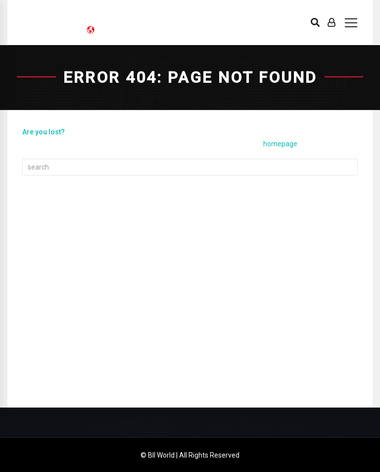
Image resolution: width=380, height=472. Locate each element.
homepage (280, 144)
